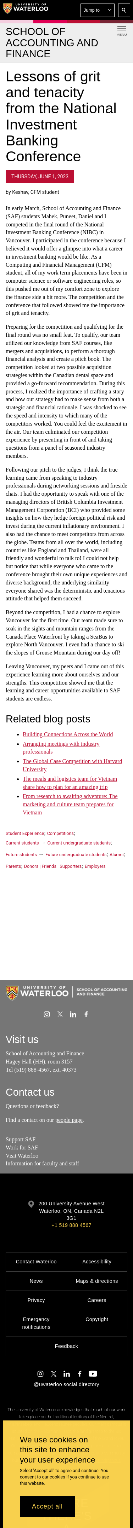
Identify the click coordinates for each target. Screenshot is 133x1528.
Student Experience (25, 833)
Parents (13, 866)
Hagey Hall (19, 1062)
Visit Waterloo (22, 1156)
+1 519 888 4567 (71, 1225)
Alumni (116, 854)
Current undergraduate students (79, 843)
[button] (97, 10)
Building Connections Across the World (68, 734)
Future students (21, 854)
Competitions (60, 833)
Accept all (47, 1506)
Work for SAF (22, 1147)
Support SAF (20, 1139)
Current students (22, 843)
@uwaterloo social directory (66, 1384)
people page (69, 1120)
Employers (95, 866)
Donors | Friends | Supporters (53, 866)
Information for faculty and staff (42, 1164)
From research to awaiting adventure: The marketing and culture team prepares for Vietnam (70, 804)
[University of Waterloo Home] (25, 10)
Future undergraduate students (76, 854)
